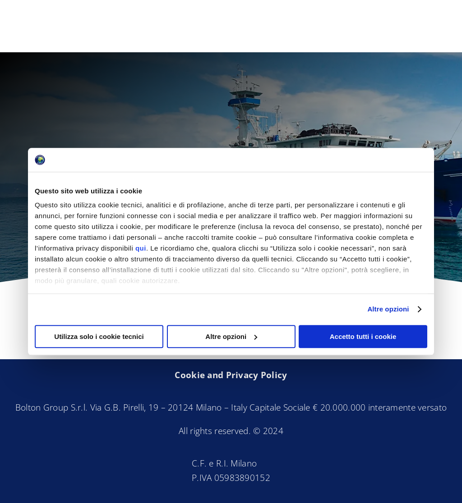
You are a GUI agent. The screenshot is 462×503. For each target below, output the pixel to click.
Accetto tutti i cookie (363, 336)
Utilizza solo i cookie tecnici (98, 336)
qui (140, 248)
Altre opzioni (388, 309)
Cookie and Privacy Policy (231, 375)
